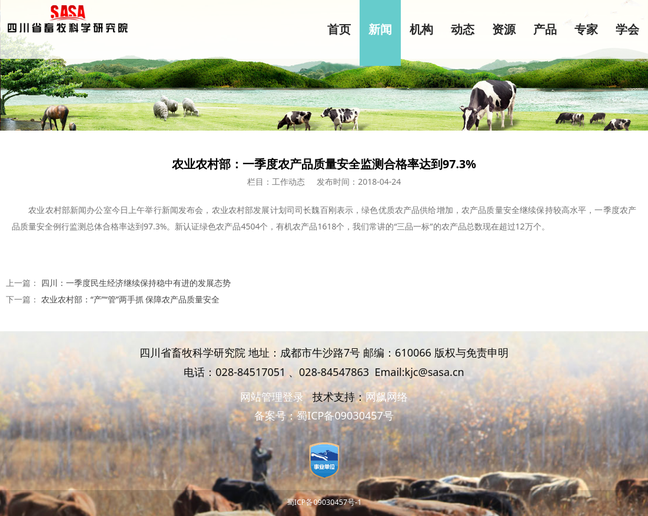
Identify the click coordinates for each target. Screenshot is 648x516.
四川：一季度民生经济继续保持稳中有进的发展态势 (136, 282)
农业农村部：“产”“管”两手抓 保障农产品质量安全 (130, 299)
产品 (545, 29)
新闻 (380, 29)
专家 (586, 29)
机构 (421, 29)
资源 (504, 29)
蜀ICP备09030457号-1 (324, 502)
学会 (627, 29)
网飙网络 (386, 397)
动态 (462, 29)
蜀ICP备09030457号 (345, 415)
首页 (339, 29)
